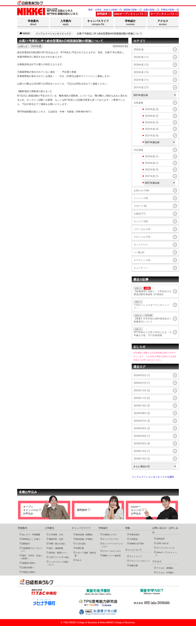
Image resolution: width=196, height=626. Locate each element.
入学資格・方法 (55, 534)
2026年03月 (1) (142, 375)
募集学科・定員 (55, 539)
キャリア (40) (141, 221)
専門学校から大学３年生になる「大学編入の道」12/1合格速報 (153, 332)
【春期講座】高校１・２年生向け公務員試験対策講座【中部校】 (153, 291)
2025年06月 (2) (142, 428)
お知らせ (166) (141, 190)
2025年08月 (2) (142, 413)
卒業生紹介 (134, 534)
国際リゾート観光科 (111, 555)
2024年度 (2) (151, 115)
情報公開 (133, 565)
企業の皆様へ (151, 9)
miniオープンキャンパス (130, 13)
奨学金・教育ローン (57, 552)
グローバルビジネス (111, 551)
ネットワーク (141, 244)
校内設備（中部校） (84, 539)
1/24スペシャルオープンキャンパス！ (153, 304)
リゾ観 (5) (139, 252)
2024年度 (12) (141, 64)
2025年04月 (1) (142, 436)
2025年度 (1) (151, 156)
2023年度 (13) (141, 72)
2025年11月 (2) (142, 398)
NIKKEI (25, 33)
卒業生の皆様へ (170, 9)
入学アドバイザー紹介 (58, 557)
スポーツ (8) (140, 206)
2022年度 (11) (141, 79)
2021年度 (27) (141, 87)
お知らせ (23, 46)
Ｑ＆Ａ (78, 560)
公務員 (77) (140, 213)
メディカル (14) (142, 229)
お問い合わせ (162, 543)
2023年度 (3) (151, 122)
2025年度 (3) (151, 109)
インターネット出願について (58, 563)
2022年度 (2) (151, 169)
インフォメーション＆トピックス (53, 33)
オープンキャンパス (164, 13)
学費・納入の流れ (56, 543)
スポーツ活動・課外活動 (85, 554)
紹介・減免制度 (55, 548)
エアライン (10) (142, 260)
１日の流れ (80, 543)
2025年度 (36, 46)
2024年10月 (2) (142, 458)
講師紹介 (25, 543)
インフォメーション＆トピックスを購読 (153, 476)
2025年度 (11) (141, 57)
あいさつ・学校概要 (30, 534)
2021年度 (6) (151, 135)
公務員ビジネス (109, 534)
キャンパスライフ (98, 23)
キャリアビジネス (110, 539)
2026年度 (139, 49)
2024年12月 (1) (142, 451)
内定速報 (138, 150)
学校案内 (33, 23)
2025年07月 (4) (142, 420)
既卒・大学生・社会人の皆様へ (105, 9)
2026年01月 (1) (142, 383)
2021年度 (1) (151, 176)
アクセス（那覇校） (165, 568)
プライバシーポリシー (139, 561)
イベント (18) (141, 198)
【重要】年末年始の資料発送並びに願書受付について (153, 318)
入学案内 (65, 23)
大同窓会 (133, 539)
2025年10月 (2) (142, 405)
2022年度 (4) (151, 129)
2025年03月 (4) (142, 443)
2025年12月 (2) (142, 390)
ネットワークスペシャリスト (112, 545)
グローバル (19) (142, 237)
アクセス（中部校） (165, 572)
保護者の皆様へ (132, 9)
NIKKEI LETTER (135, 543)
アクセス (163, 23)
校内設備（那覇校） (84, 534)
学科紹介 (130, 23)
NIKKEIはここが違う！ (31, 539)
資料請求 (104, 13)
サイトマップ (135, 556)
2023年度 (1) (151, 163)
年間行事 (79, 548)
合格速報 (138, 102)
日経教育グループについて (31, 549)
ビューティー (141, 268)
